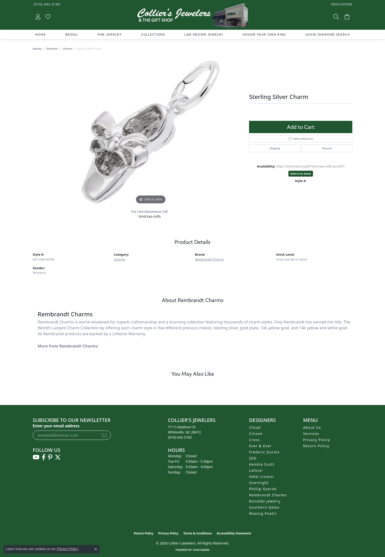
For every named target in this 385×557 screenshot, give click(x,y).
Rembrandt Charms (209, 259)
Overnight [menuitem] (259, 482)
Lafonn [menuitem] (256, 470)
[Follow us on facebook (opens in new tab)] (43, 457)
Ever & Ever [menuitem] (260, 446)
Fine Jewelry (109, 34)
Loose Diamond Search (327, 34)
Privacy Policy (316, 439)
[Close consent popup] (95, 549)
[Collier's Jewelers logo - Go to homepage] (192, 16)
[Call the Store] (180, 437)
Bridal (71, 34)
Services (311, 433)
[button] (341, 4)
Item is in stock (300, 173)
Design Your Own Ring (264, 34)
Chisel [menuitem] (255, 427)
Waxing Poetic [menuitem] (263, 513)
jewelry (37, 48)
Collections (153, 34)
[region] (150, 131)
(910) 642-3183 (149, 216)
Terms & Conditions (197, 533)
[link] (46, 4)
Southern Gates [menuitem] (264, 507)
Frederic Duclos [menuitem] (264, 452)
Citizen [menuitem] (256, 433)
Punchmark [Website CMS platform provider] (201, 550)
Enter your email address (56, 425)
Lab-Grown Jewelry (203, 34)
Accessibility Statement (234, 533)
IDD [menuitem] (252, 458)
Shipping (275, 148)
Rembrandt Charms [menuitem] (268, 495)
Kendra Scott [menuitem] (261, 464)
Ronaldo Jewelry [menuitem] (265, 501)
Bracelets (52, 48)
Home (40, 34)
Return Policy (316, 446)
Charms (67, 48)
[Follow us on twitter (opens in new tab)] (58, 457)
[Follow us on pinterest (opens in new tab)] (50, 457)
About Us (312, 427)
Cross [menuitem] (254, 439)
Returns (327, 148)
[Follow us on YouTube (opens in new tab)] (36, 457)
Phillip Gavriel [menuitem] (263, 489)
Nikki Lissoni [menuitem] (261, 476)
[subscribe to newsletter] (104, 435)
